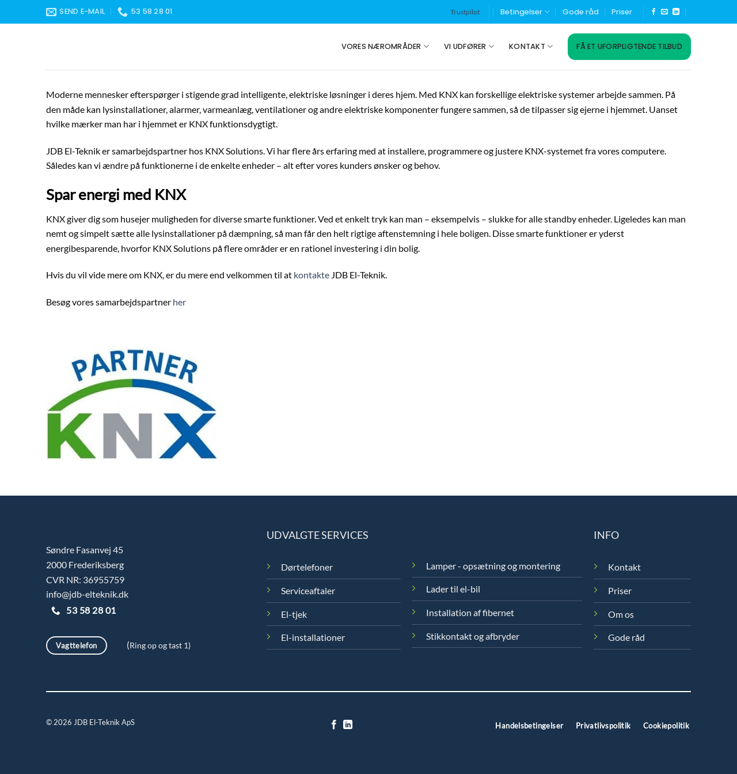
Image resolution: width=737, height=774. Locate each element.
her (178, 301)
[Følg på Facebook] (653, 12)
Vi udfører (469, 46)
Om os (621, 614)
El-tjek (294, 614)
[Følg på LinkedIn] (676, 12)
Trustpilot (465, 11)
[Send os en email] (664, 12)
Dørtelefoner (307, 566)
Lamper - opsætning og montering (493, 565)
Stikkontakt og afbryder (472, 635)
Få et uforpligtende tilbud (629, 46)
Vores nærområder (385, 46)
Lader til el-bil (453, 588)
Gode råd (581, 12)
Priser (621, 12)
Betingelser (525, 11)
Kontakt (531, 46)
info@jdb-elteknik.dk (87, 593)
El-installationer (313, 637)
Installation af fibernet (470, 612)
